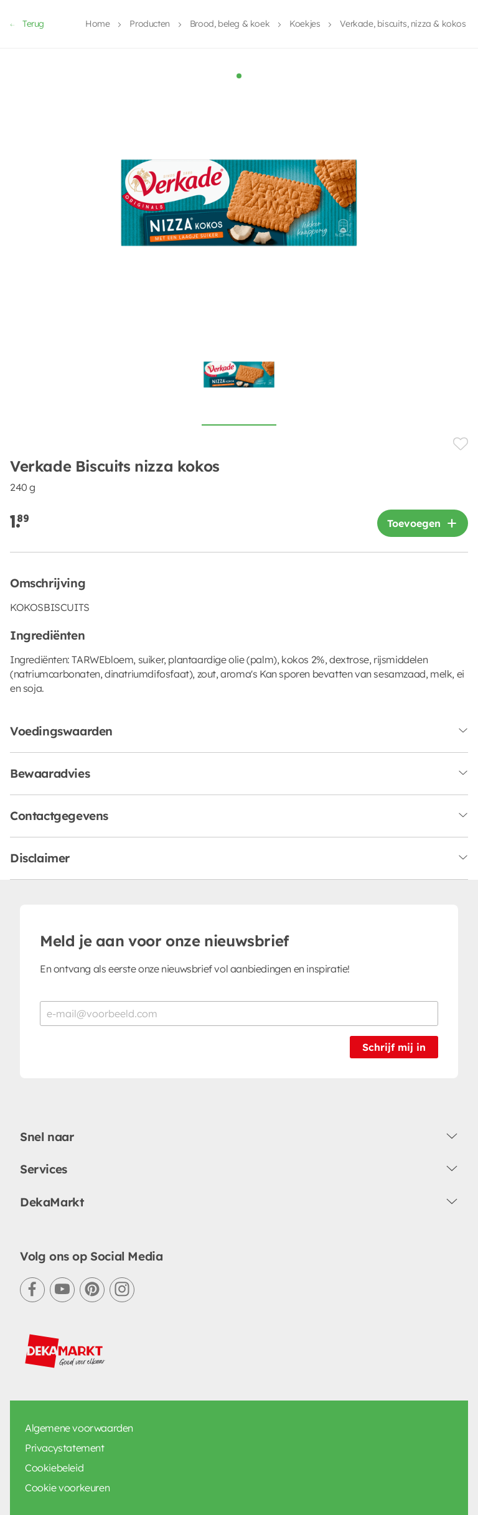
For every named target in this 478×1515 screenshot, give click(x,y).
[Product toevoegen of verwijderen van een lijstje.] (460, 295)
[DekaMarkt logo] (65, 1202)
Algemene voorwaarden (79, 1279)
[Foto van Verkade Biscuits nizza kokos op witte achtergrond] (239, 233)
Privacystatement (65, 1299)
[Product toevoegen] (422, 374)
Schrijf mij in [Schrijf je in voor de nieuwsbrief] (394, 898)
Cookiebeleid (54, 1319)
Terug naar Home (239, 1425)
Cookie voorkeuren (67, 1339)
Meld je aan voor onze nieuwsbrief (164, 792)
